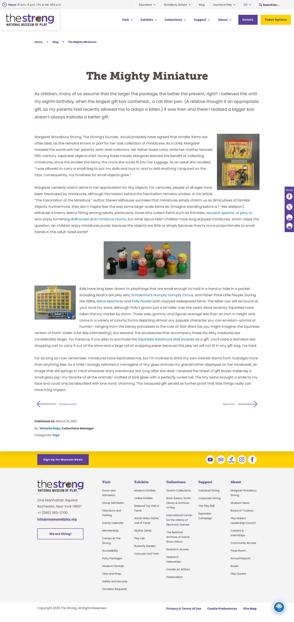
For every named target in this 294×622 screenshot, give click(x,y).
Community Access (243, 544)
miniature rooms (112, 220)
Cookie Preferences (222, 610)
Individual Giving (208, 492)
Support (200, 20)
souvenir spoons (220, 214)
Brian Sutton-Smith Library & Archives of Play (178, 504)
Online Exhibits (143, 500)
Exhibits (147, 20)
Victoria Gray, (50, 430)
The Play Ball (206, 507)
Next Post (224, 406)
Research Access (177, 551)
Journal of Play (222, 5)
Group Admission (113, 504)
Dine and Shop (111, 575)
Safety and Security (115, 583)
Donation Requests (114, 591)
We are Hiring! (60, 535)
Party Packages (112, 560)
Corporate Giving (209, 500)
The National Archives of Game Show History (178, 538)
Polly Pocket (142, 303)
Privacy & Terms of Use (183, 610)
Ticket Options (276, 20)
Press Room (238, 552)
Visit (125, 20)
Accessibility (110, 552)
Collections (173, 20)
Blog (202, 5)
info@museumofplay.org (57, 521)
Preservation (174, 579)
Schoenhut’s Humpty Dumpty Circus (162, 296)
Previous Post (74, 406)
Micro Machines (110, 303)
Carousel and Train (146, 555)
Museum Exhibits (145, 492)
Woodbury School (175, 5)
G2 (245, 5)
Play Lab (139, 540)
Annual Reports (240, 560)
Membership (110, 532)
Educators (145, 5)
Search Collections (178, 492)
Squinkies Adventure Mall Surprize (166, 341)
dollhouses (80, 220)
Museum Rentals (113, 568)
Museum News (240, 504)
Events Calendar (112, 524)
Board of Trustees (242, 512)
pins (243, 214)
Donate (248, 20)
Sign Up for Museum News (63, 461)
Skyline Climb (142, 532)
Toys (55, 437)
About (223, 20)
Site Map (250, 610)
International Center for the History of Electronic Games (179, 521)
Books (234, 568)
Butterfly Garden (145, 547)
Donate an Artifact (178, 571)
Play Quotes (238, 575)
